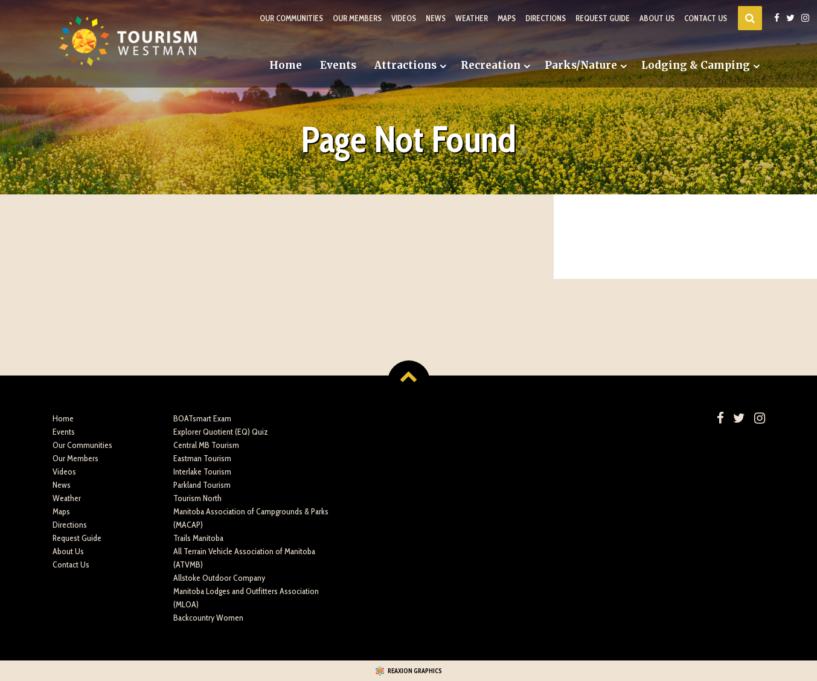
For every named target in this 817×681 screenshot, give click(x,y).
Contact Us (705, 18)
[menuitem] (285, 65)
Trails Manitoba (198, 537)
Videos (403, 18)
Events (338, 65)
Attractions (405, 65)
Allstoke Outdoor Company (219, 577)
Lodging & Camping (695, 65)
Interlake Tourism (202, 471)
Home (285, 65)
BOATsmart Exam (202, 418)
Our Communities (291, 18)
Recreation (491, 65)
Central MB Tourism (206, 445)
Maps (507, 18)
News (436, 18)
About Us (656, 18)
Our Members (357, 18)
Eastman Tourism (202, 458)
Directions (545, 18)
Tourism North (197, 498)
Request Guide (602, 18)
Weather (471, 18)
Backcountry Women (208, 617)
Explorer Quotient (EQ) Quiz (220, 431)
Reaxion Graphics (415, 671)
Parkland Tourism (202, 484)
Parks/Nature (581, 65)
